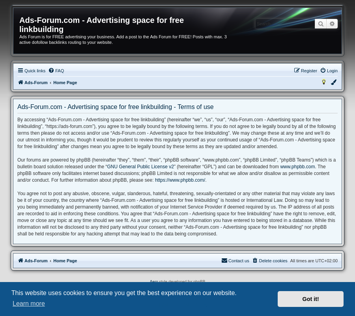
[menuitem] (56, 70)
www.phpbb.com (297, 166)
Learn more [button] (29, 303)
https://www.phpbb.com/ (180, 180)
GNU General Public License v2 (140, 166)
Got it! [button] (311, 299)
